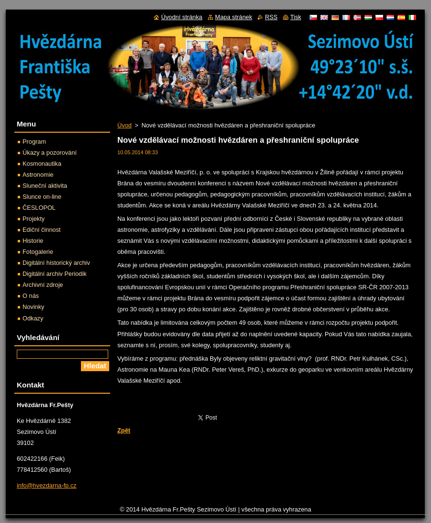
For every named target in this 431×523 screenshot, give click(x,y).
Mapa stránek (233, 17)
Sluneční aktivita (45, 185)
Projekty (34, 218)
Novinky (34, 306)
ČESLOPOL (39, 207)
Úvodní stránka (181, 17)
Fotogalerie (38, 251)
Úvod (124, 125)
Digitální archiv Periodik (55, 273)
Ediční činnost (42, 229)
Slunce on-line (42, 196)
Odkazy (33, 318)
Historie (33, 240)
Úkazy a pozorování (50, 152)
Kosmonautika (42, 163)
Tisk (295, 17)
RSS (271, 17)
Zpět (123, 430)
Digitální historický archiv (56, 262)
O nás (31, 295)
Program (34, 141)
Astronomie (38, 174)
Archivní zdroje (43, 284)
